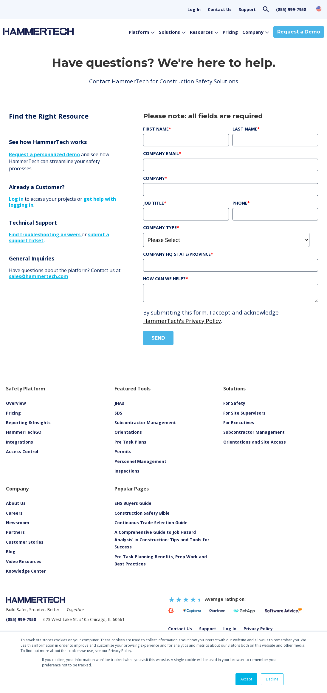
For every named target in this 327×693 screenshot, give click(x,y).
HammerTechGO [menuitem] (23, 432)
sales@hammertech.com (38, 276)
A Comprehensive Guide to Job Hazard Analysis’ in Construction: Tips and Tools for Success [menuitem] (161, 539)
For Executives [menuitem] (238, 422)
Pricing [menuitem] (13, 413)
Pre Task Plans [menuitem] (130, 442)
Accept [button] (246, 679)
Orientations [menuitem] (128, 432)
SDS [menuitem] (118, 413)
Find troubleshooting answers (45, 234)
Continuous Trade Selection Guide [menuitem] (150, 522)
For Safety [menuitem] (234, 403)
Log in (16, 199)
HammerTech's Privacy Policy (182, 320)
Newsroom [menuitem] (17, 522)
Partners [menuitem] (15, 532)
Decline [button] (272, 679)
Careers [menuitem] (14, 513)
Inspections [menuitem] (127, 471)
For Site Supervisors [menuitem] (244, 413)
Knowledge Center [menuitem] (26, 571)
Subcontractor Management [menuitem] (145, 422)
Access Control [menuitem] (22, 451)
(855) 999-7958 (291, 9)
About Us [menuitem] (16, 503)
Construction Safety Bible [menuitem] (142, 513)
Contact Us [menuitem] (220, 9)
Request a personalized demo (44, 154)
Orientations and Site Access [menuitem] (254, 442)
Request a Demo (298, 32)
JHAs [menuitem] (119, 403)
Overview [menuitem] (16, 403)
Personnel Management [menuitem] (140, 461)
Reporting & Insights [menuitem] (28, 422)
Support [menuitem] (247, 9)
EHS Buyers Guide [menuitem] (132, 503)
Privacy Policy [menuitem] (258, 628)
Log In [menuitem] (194, 9)
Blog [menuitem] (11, 551)
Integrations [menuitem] (19, 442)
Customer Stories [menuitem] (25, 542)
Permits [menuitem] (122, 451)
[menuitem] (23, 561)
